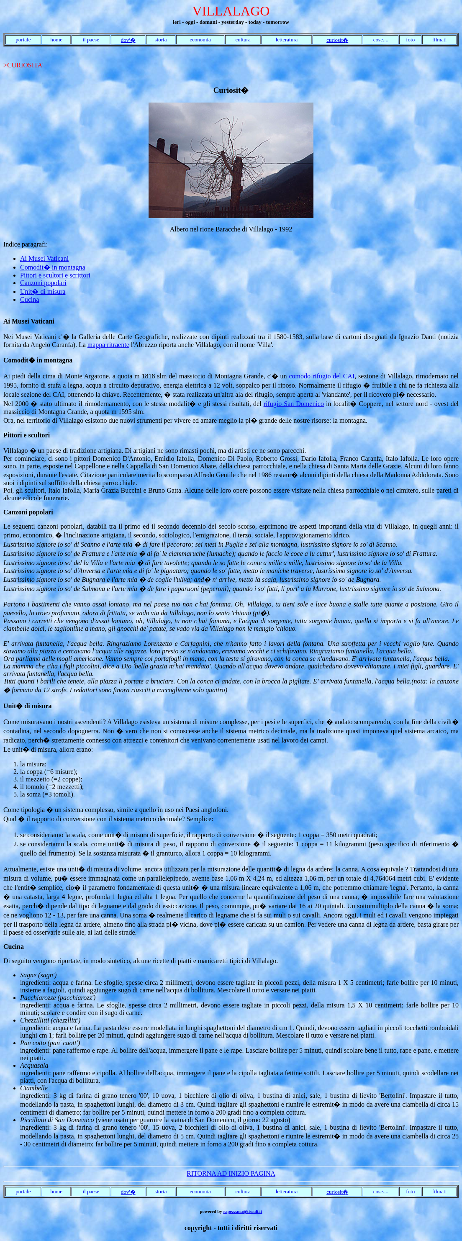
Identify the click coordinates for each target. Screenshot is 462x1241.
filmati (439, 39)
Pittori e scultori (26, 435)
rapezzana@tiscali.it (242, 1211)
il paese (91, 39)
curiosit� (337, 40)
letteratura (287, 39)
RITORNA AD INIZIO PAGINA (231, 1173)
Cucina (29, 299)
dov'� (128, 40)
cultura (243, 39)
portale (23, 39)
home (56, 39)
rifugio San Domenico (294, 403)
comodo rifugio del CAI (321, 376)
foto (410, 39)
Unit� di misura (42, 291)
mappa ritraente (108, 344)
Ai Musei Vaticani (44, 258)
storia (161, 39)
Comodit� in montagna (52, 267)
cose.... (380, 39)
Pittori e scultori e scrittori (55, 275)
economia (200, 39)
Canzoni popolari (43, 282)
